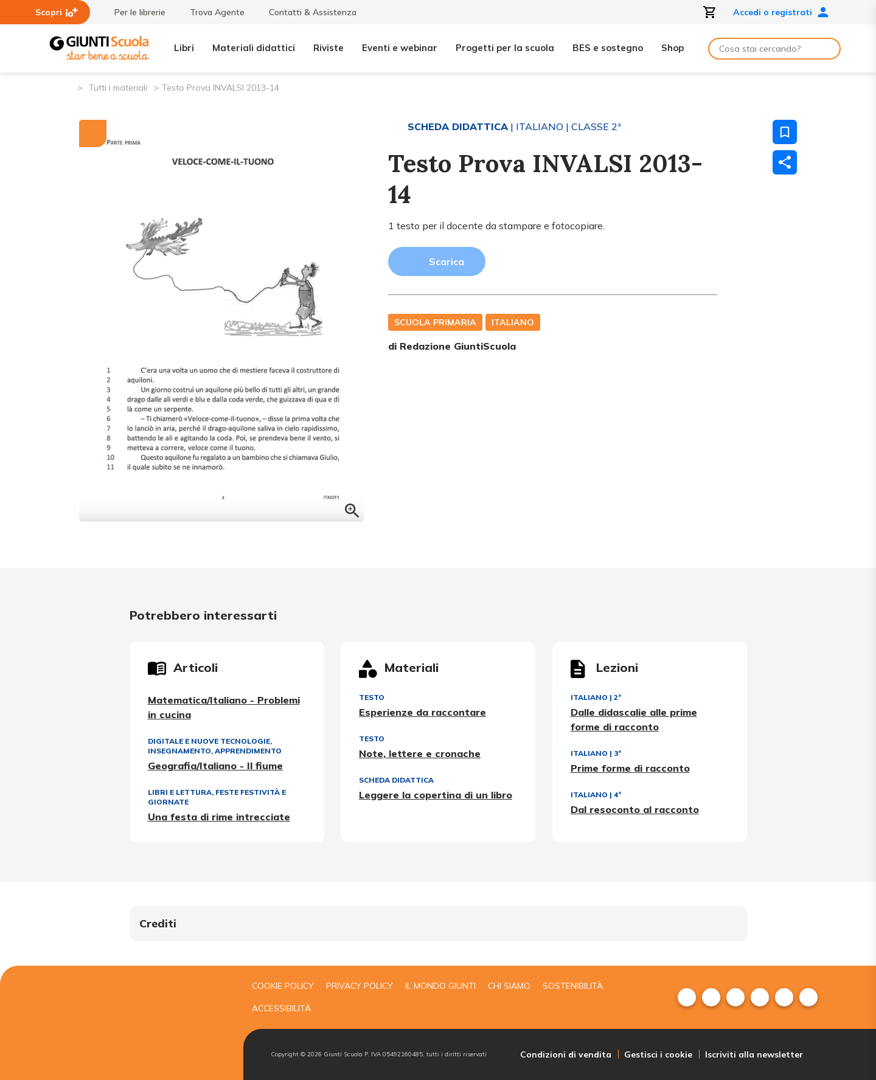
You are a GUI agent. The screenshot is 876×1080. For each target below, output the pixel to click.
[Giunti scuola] (143, 1023)
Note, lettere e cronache (420, 753)
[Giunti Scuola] (99, 48)
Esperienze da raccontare (422, 712)
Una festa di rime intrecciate (219, 817)
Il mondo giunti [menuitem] (440, 985)
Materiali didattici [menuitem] (253, 48)
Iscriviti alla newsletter (754, 1054)
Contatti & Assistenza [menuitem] (306, 12)
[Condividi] (785, 162)
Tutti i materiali (118, 87)
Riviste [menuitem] (328, 48)
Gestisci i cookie (658, 1054)
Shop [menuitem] (672, 48)
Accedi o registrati (781, 12)
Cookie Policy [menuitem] (283, 985)
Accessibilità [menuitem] (281, 1008)
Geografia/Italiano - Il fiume (215, 766)
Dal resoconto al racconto (635, 809)
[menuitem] (687, 997)
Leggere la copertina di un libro (435, 795)
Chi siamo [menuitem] (509, 985)
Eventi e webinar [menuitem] (399, 48)
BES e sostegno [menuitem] (607, 48)
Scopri (56, 12)
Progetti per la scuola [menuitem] (505, 48)
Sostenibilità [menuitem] (573, 985)
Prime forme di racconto (630, 768)
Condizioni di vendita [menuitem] (565, 1054)
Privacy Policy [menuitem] (359, 985)
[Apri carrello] (710, 12)
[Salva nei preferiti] (785, 132)
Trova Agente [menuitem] (211, 12)
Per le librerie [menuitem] (133, 12)
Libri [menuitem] (184, 48)
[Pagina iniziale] (67, 86)
